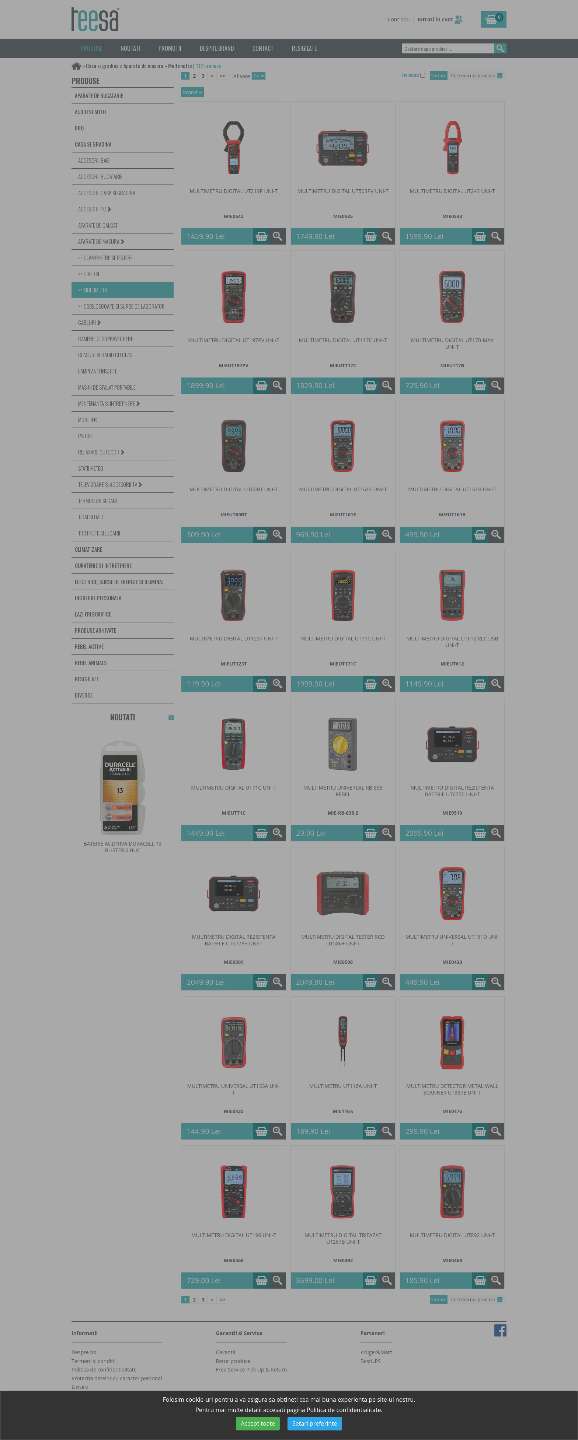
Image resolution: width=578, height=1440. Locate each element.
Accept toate (258, 1423)
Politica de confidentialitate (344, 1410)
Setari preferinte (314, 1423)
